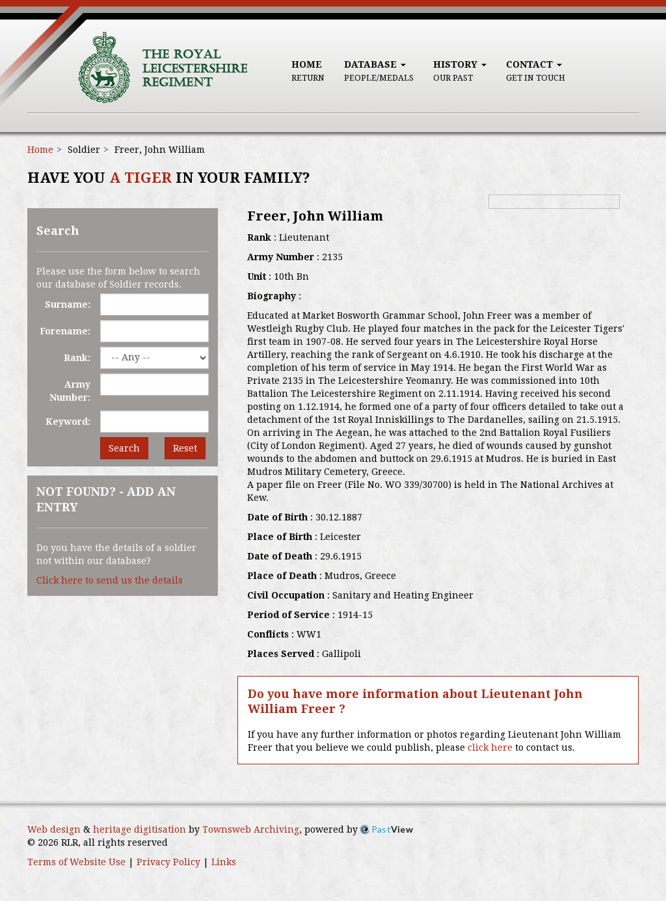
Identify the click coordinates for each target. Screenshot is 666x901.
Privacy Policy (168, 862)
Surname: (67, 304)
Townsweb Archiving (250, 829)
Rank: (77, 358)
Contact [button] (535, 71)
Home (308, 71)
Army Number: (69, 391)
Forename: (65, 331)
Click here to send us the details (109, 580)
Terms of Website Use (76, 862)
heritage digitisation (139, 829)
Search (124, 448)
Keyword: (68, 421)
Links (223, 862)
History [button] (459, 71)
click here (490, 747)
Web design (54, 829)
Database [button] (379, 71)
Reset (185, 448)
